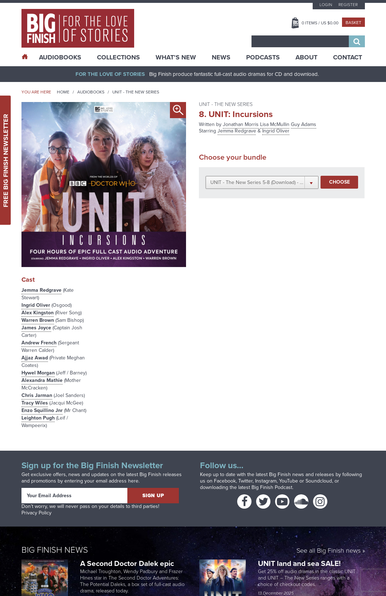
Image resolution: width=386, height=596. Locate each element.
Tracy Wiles (34, 403)
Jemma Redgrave (41, 290)
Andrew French (39, 343)
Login (325, 5)
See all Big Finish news (329, 551)
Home (63, 92)
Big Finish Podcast (271, 487)
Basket (353, 22)
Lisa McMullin (274, 124)
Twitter (245, 481)
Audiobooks (90, 92)
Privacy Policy (36, 513)
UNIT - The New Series (135, 92)
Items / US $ (320, 23)
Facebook (225, 481)
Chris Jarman (36, 395)
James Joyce (36, 327)
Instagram (266, 481)
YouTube (288, 481)
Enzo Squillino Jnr (42, 410)
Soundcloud (319, 481)
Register (348, 5)
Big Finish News (54, 549)
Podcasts (263, 57)
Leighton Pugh (38, 418)
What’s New (176, 57)
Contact (347, 57)
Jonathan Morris (241, 124)
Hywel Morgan (38, 373)
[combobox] (300, 41)
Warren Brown (37, 320)
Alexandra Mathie (42, 380)
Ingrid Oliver (35, 305)
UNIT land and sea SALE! (299, 563)
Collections (118, 57)
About (306, 57)
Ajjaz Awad (34, 358)
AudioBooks (60, 57)
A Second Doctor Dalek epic (127, 563)
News (221, 57)
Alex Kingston (37, 312)
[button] (262, 182)
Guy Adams (303, 124)
